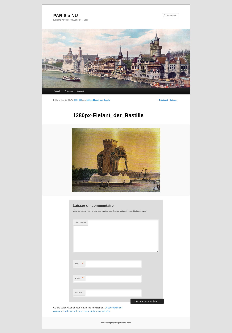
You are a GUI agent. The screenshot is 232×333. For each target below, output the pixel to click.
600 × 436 (78, 100)
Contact (80, 91)
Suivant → (174, 100)
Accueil (57, 91)
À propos (69, 91)
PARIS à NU (65, 15)
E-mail (79, 278)
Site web (78, 292)
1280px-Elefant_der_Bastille (98, 100)
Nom (79, 263)
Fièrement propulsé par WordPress (116, 323)
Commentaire (80, 222)
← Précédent (162, 100)
